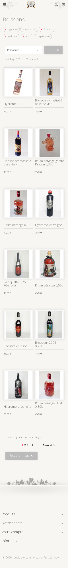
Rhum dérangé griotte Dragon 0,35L (49, 162)
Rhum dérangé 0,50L (18, 225)
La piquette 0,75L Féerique (15, 284)
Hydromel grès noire (17, 406)
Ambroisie (29, 29)
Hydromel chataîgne (48, 225)
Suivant (49, 445)
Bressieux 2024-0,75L (46, 344)
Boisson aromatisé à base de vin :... (48, 102)
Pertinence (23, 50)
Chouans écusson (15, 346)
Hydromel (11, 36)
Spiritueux (42, 36)
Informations (12, 540)
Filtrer (53, 50)
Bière (26, 36)
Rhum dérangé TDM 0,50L (48, 405)
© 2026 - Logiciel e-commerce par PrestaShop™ (31, 557)
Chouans (46, 29)
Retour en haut (21, 456)
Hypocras (11, 29)
